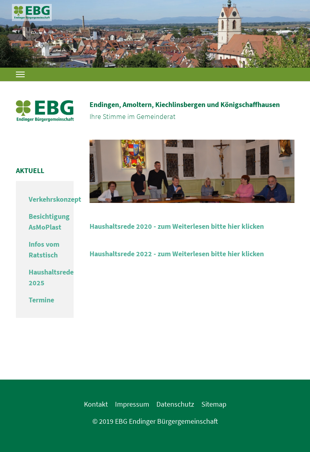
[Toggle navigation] (20, 74)
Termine (41, 299)
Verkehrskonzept (55, 199)
